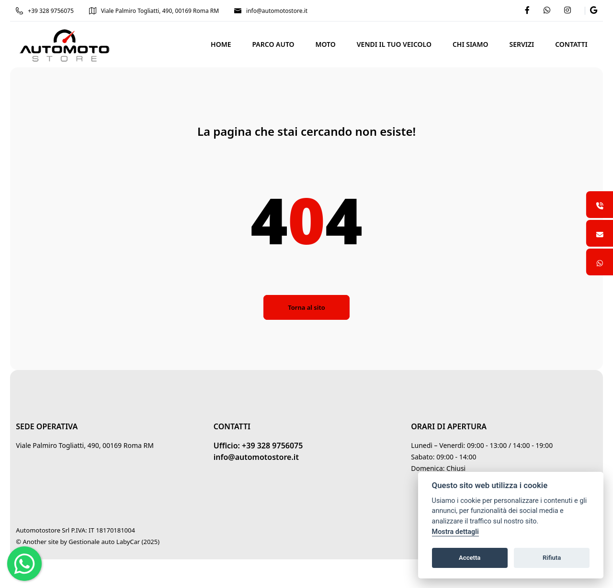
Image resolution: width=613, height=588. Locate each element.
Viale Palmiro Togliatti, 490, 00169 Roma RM (172, 11)
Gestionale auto (110, 541)
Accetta (469, 557)
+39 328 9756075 (63, 11)
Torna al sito (306, 307)
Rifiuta (552, 557)
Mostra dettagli (455, 532)
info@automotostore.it (289, 11)
